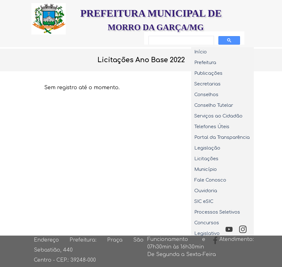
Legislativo (207, 233)
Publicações (208, 73)
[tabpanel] (141, 60)
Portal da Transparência (222, 137)
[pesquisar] (181, 40)
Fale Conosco (210, 180)
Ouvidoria (205, 190)
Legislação (207, 147)
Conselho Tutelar (213, 105)
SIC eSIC (203, 201)
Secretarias (207, 83)
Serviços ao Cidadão (218, 115)
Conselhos (206, 94)
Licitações (206, 158)
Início (200, 51)
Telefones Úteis (211, 126)
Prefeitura (205, 62)
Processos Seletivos (217, 212)
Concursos (206, 222)
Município (205, 169)
